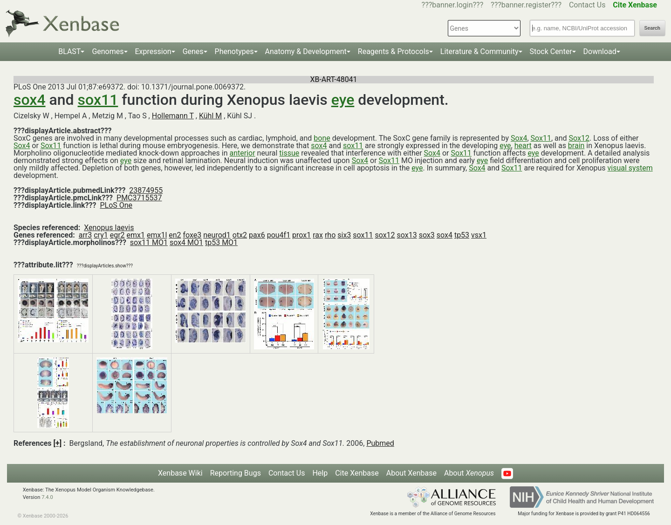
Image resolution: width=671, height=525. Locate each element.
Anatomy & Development (306, 51)
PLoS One (116, 205)
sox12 (385, 235)
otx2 (240, 235)
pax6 (257, 235)
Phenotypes (234, 51)
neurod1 (217, 235)
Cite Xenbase (357, 473)
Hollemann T (173, 115)
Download (599, 51)
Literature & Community (479, 51)
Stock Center (551, 51)
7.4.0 (47, 497)
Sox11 (541, 138)
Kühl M (210, 115)
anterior (242, 153)
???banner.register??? (526, 4)
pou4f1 (278, 235)
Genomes (107, 51)
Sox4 (519, 138)
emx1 (136, 235)
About (469, 473)
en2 (175, 235)
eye (343, 100)
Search (652, 28)
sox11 (98, 100)
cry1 (101, 235)
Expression (153, 51)
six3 (344, 235)
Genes (193, 51)
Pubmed (380, 443)
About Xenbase (411, 473)
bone (322, 138)
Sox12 (579, 138)
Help (320, 473)
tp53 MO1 (221, 242)
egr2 (117, 235)
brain (576, 145)
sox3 (427, 235)
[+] (58, 443)
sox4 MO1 (186, 242)
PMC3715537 (139, 197)
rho (330, 235)
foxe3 (192, 235)
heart (523, 145)
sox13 (407, 235)
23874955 (146, 190)
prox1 (301, 235)
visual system (630, 168)
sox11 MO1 (149, 242)
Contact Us (587, 4)
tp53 (461, 235)
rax (318, 235)
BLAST (69, 51)
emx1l (157, 235)
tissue (289, 153)
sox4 (30, 100)
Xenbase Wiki (180, 473)
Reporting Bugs (235, 473)
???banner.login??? (453, 4)
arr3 (85, 235)
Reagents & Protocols (393, 51)
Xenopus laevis (109, 227)
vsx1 (478, 235)
